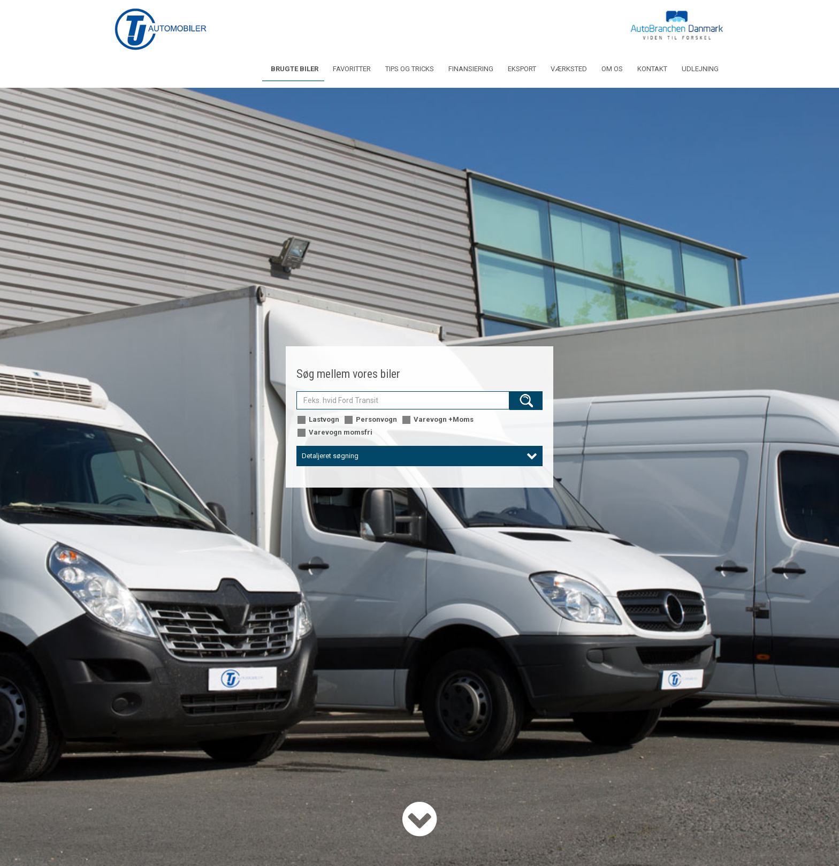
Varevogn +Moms (437, 420)
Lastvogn (317, 420)
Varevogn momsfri (334, 433)
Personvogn (370, 420)
